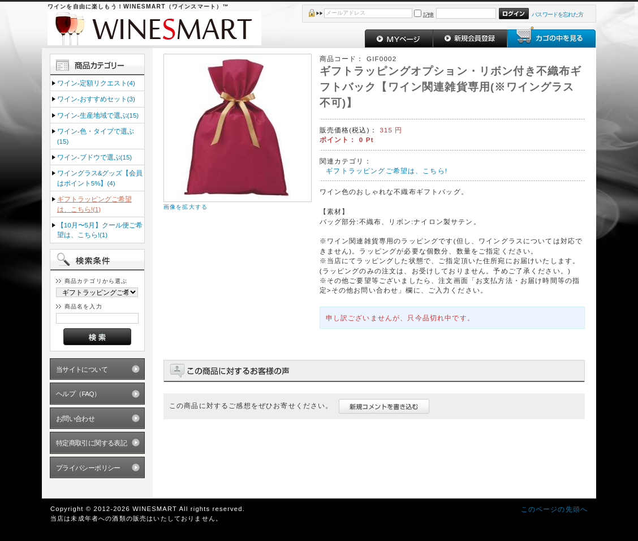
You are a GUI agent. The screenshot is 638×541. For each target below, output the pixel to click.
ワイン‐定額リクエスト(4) (96, 83)
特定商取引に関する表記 (91, 442)
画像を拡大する (185, 207)
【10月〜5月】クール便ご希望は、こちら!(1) (100, 229)
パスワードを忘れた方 (557, 14)
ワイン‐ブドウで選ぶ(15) (94, 157)
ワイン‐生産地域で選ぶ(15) (98, 115)
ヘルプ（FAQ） (78, 393)
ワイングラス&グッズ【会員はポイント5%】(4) (100, 177)
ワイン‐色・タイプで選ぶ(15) (95, 135)
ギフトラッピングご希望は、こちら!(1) (94, 203)
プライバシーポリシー (88, 467)
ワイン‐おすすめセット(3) (96, 98)
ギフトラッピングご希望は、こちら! (386, 170)
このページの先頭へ (554, 509)
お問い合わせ (75, 418)
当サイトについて (81, 369)
